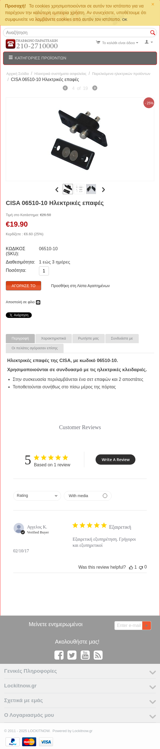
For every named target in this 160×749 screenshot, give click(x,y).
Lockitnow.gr (82, 731)
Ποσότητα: (16, 270)
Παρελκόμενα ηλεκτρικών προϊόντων (121, 74)
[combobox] (37, 496)
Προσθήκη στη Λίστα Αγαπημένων (80, 286)
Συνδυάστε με (122, 338)
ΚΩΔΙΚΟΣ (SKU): (15, 251)
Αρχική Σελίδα (17, 74)
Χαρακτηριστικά (53, 338)
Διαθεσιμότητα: (20, 262)
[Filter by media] (88, 496)
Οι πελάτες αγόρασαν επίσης (35, 348)
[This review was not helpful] (141, 567)
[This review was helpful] (131, 567)
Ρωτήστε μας (88, 338)
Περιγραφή (20, 338)
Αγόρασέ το (23, 286)
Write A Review (116, 459)
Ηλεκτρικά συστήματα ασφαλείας (60, 74)
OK (124, 19)
